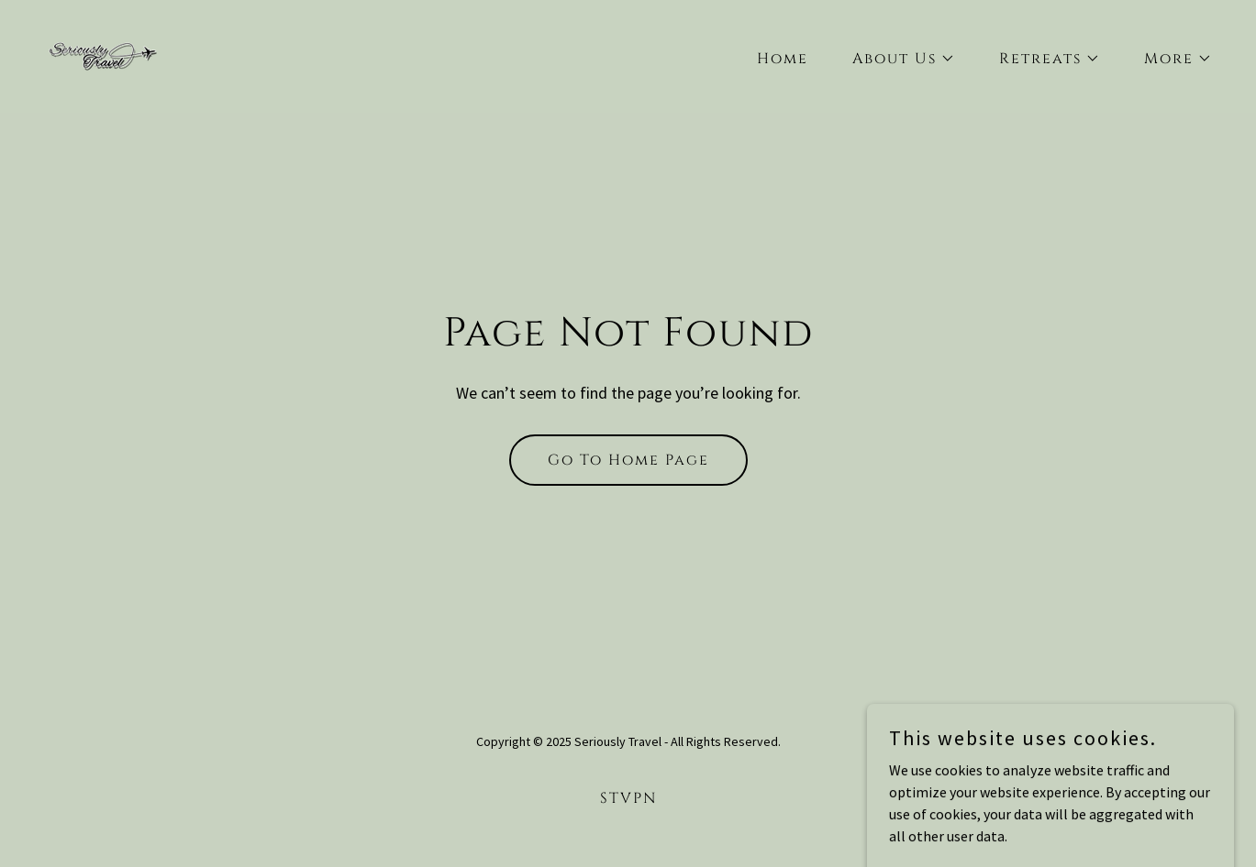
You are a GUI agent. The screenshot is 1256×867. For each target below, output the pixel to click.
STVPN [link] (628, 798)
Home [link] (782, 59)
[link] (102, 54)
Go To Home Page (628, 460)
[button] (896, 59)
